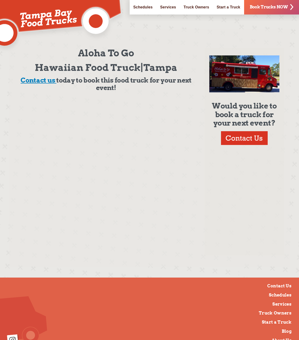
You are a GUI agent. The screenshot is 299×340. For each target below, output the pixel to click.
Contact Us (279, 285)
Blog (287, 331)
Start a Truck (228, 7)
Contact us (38, 80)
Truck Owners (196, 7)
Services (168, 7)
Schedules (143, 7)
